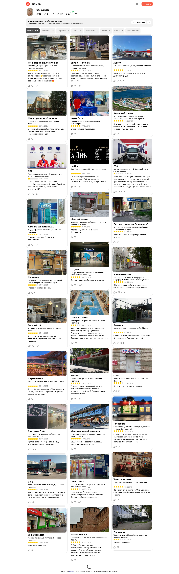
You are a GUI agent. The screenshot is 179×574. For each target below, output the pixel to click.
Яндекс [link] (71, 572)
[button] (136, 3)
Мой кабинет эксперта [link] (84, 572)
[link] (33, 4)
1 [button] (36, 86)
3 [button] (29, 502)
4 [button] (115, 192)
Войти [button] (147, 4)
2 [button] (115, 391)
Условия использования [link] (102, 572)
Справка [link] (115, 572)
